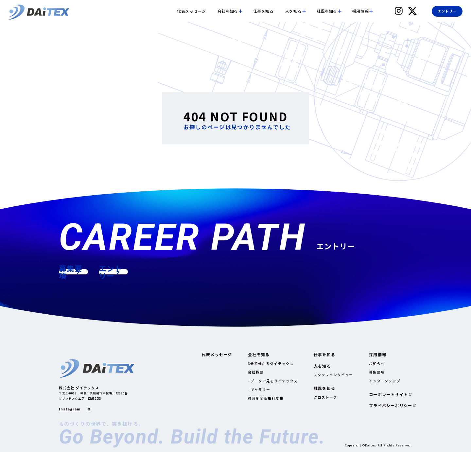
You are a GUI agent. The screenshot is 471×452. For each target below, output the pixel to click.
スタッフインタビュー (333, 374)
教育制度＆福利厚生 (265, 398)
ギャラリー (260, 389)
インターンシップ (384, 380)
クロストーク (325, 397)
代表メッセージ (191, 11)
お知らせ (377, 363)
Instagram (69, 409)
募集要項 (377, 372)
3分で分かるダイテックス (271, 363)
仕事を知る (263, 11)
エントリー (447, 11)
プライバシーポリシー (390, 406)
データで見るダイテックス (274, 380)
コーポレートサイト (388, 394)
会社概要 (256, 372)
